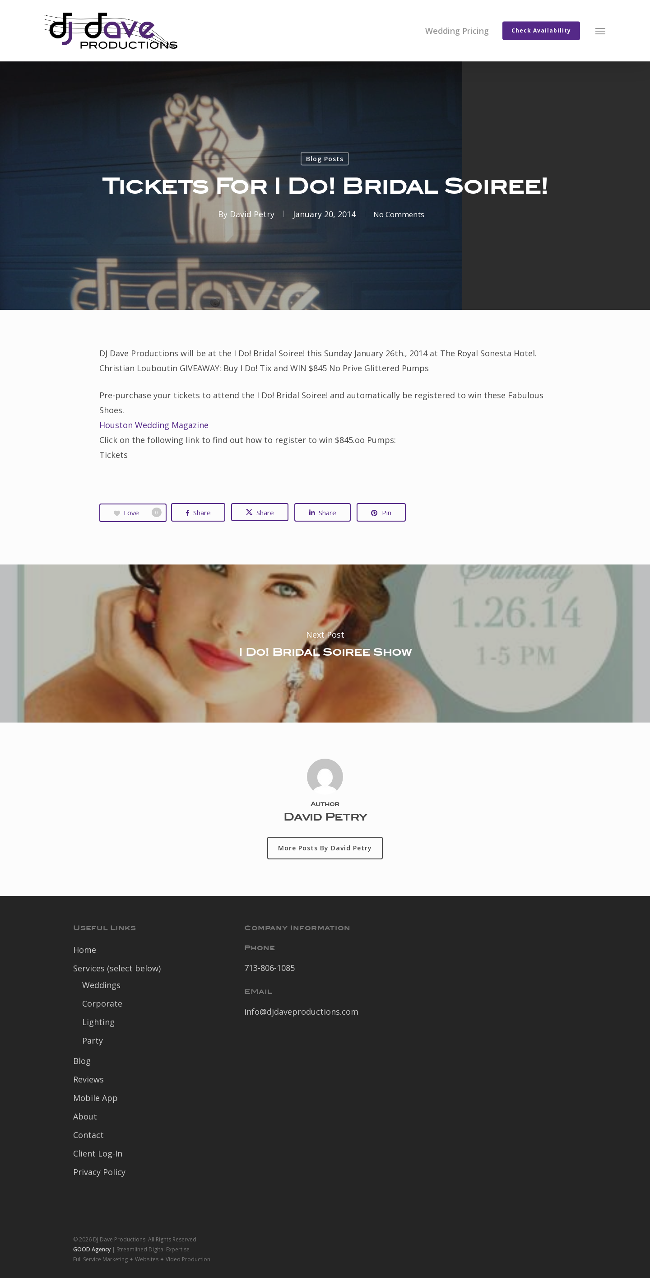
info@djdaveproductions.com (301, 1011)
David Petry (248, 214)
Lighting (98, 1022)
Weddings (101, 984)
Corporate (102, 1003)
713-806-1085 (269, 967)
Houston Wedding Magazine (154, 425)
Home (84, 949)
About (85, 1116)
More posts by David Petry (325, 848)
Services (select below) (117, 968)
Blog (82, 1060)
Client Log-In (97, 1153)
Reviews (88, 1079)
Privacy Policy (99, 1171)
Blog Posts (325, 158)
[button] (600, 30)
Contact (88, 1134)
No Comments (399, 214)
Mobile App (95, 1097)
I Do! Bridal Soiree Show (325, 643)
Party (92, 1040)
